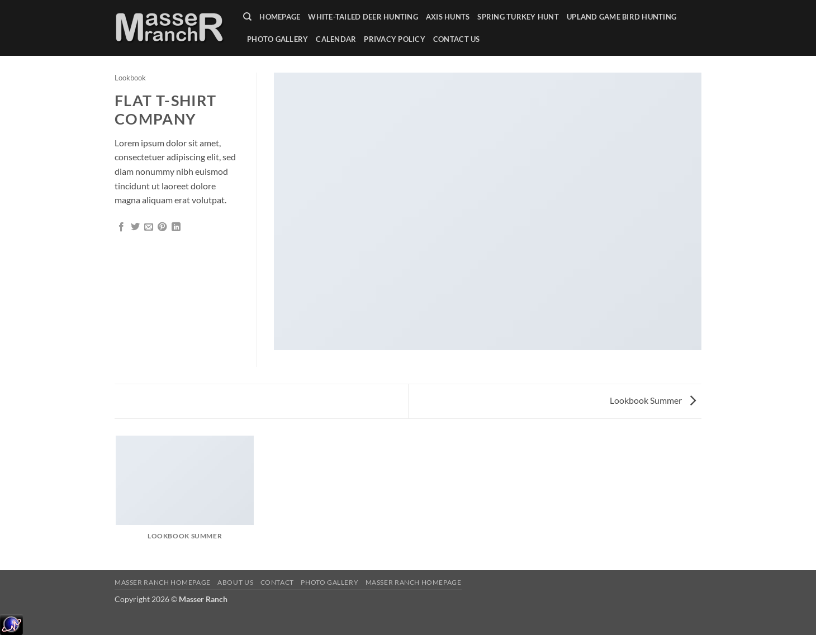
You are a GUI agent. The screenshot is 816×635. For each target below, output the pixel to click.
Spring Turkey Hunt (518, 16)
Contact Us (456, 39)
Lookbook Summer (653, 400)
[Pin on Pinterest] (162, 227)
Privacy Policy (394, 39)
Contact (277, 582)
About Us (235, 582)
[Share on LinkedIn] (176, 227)
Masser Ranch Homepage (163, 582)
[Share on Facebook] (121, 227)
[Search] (247, 16)
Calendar (336, 39)
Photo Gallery (277, 39)
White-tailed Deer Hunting (363, 16)
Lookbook (130, 77)
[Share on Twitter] (135, 227)
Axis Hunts (448, 16)
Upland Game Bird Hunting (621, 16)
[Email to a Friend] (148, 227)
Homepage (279, 16)
